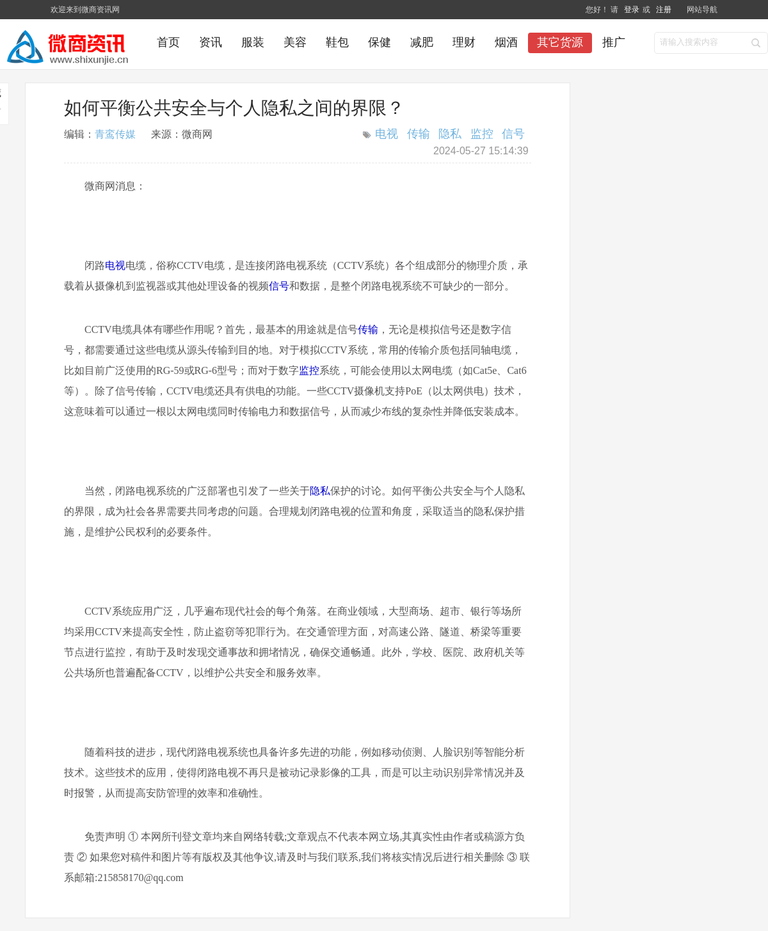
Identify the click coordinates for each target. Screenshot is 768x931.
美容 (295, 42)
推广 (613, 42)
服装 (252, 42)
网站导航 (702, 9)
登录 (632, 9)
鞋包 (337, 42)
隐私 (449, 133)
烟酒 (506, 42)
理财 (464, 42)
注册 (663, 9)
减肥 (421, 42)
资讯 (210, 42)
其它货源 (560, 42)
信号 (513, 133)
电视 (386, 133)
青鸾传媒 (115, 134)
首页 (168, 42)
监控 (481, 133)
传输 (418, 133)
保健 (379, 42)
